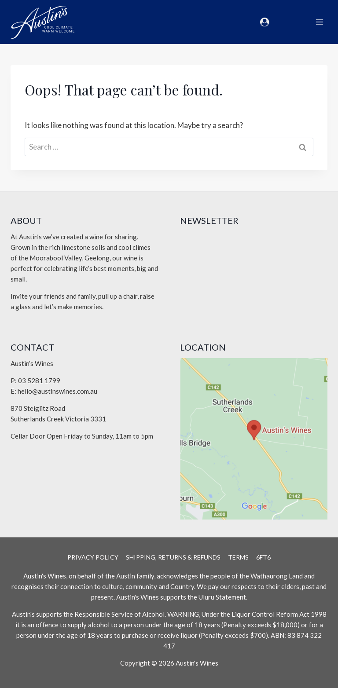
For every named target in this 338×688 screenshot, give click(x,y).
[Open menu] (319, 22)
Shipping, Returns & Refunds (173, 557)
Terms (238, 557)
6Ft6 (263, 557)
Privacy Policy (92, 557)
